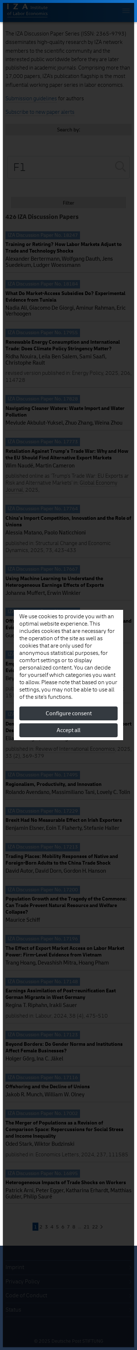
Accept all (68, 730)
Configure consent (69, 713)
